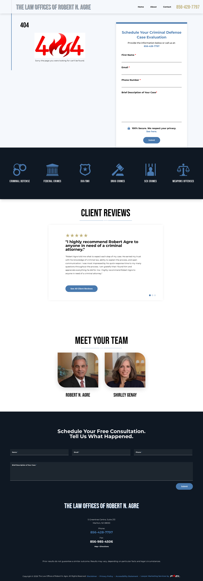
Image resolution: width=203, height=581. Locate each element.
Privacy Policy (106, 576)
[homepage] (101, 506)
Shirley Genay (125, 375)
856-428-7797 (188, 6)
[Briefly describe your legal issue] (152, 108)
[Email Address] (101, 452)
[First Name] (152, 59)
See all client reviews (81, 288)
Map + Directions (101, 546)
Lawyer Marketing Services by (160, 576)
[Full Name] (39, 452)
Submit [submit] (151, 140)
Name (15, 452)
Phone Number (131, 79)
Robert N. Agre (78, 375)
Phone (139, 452)
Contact (167, 6)
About (153, 6)
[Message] (101, 471)
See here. (151, 131)
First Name (129, 54)
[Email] (152, 72)
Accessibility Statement (127, 576)
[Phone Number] (152, 84)
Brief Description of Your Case (139, 92)
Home (141, 6)
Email (126, 67)
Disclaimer (92, 576)
